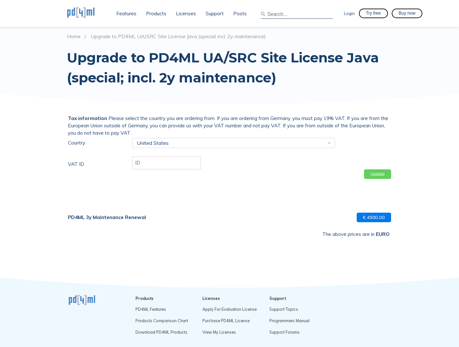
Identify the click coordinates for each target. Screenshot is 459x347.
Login (349, 13)
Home (74, 36)
